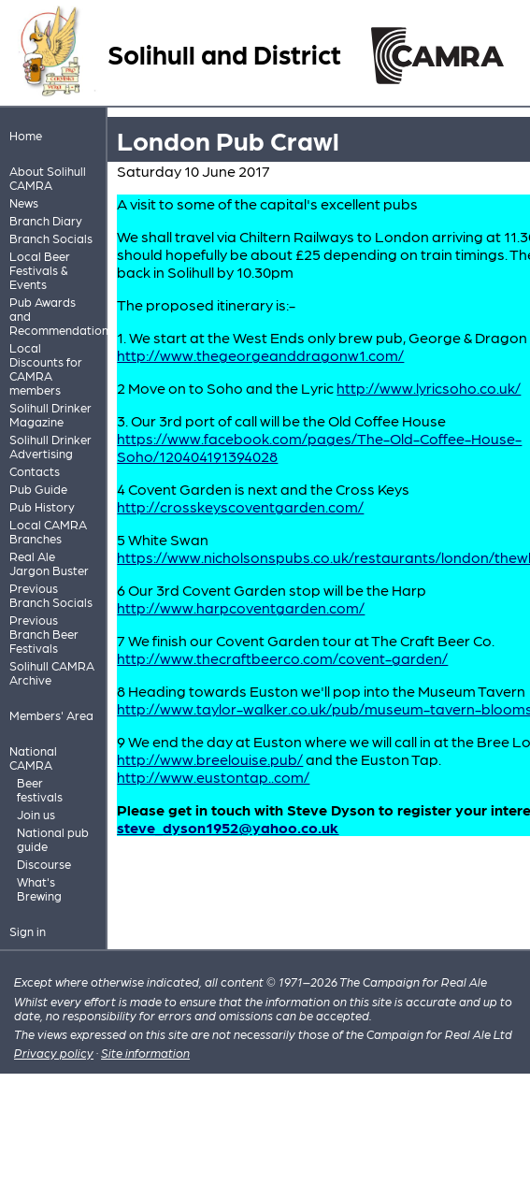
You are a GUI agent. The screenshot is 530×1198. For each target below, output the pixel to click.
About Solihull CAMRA (47, 178)
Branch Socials (51, 238)
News (23, 202)
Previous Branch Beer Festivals (44, 634)
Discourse (44, 864)
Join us (36, 814)
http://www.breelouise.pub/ (210, 759)
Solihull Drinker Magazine (50, 414)
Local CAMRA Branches (48, 531)
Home (25, 135)
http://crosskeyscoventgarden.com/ (240, 506)
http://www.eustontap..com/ (213, 777)
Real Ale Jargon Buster (49, 563)
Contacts (34, 471)
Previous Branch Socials (51, 595)
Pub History (42, 506)
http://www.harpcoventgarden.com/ (241, 607)
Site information (145, 1053)
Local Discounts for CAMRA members (45, 368)
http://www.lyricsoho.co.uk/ (429, 388)
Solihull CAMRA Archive (51, 672)
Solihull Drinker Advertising (50, 446)
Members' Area (51, 715)
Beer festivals (40, 789)
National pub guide (53, 839)
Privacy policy (53, 1053)
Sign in (27, 931)
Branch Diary (45, 220)
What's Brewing (39, 888)
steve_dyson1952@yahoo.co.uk (227, 827)
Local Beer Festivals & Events (39, 270)
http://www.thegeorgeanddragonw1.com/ (260, 355)
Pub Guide (38, 489)
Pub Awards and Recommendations (54, 316)
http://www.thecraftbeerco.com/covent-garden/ (282, 658)
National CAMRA (33, 757)
